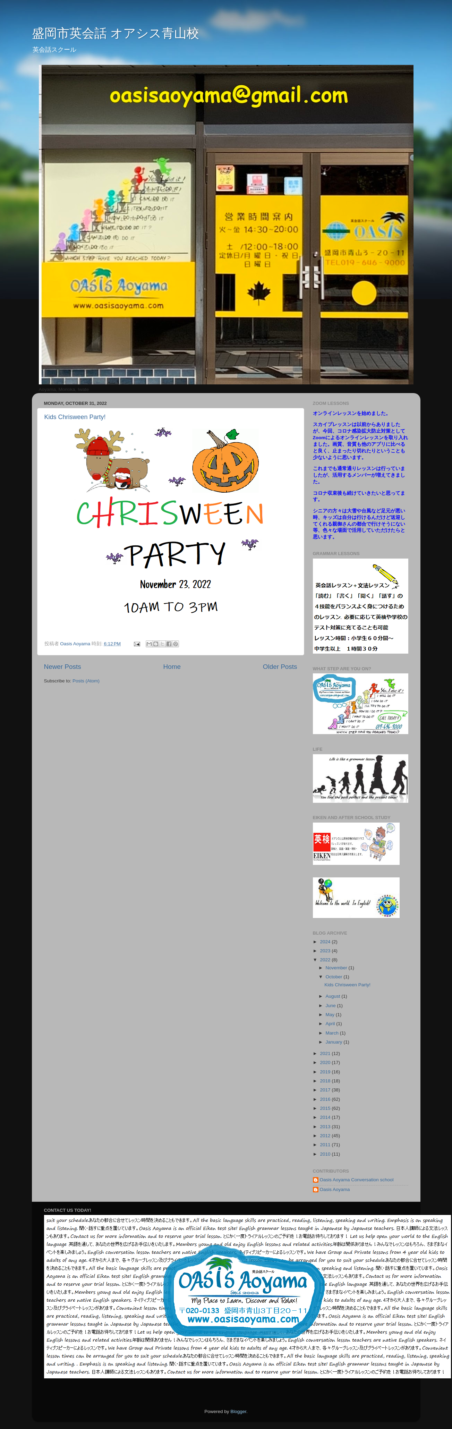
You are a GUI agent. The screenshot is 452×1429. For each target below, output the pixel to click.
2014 (326, 1117)
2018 (326, 1080)
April (331, 1023)
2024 (326, 941)
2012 (326, 1135)
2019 (326, 1071)
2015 (326, 1108)
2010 (326, 1154)
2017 (326, 1089)
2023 (326, 950)
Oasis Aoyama (335, 1189)
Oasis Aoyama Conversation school (357, 1179)
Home (172, 666)
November (337, 967)
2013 (326, 1126)
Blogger (238, 1411)
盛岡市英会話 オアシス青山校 (115, 33)
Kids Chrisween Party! (75, 417)
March (333, 1033)
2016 (326, 1099)
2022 (326, 959)
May (331, 1014)
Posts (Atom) (86, 680)
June (331, 1005)
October (335, 976)
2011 (326, 1144)
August (334, 996)
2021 (326, 1053)
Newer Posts (62, 666)
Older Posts (280, 666)
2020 (326, 1062)
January (335, 1042)
